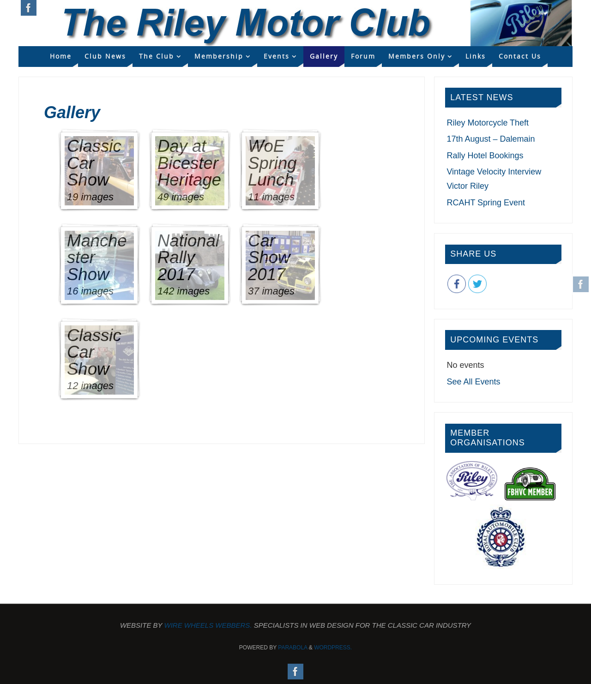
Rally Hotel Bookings (484, 155)
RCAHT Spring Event (485, 202)
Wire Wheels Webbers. (208, 625)
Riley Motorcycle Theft (487, 122)
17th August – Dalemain (490, 139)
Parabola (292, 647)
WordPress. (333, 647)
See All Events (473, 381)
